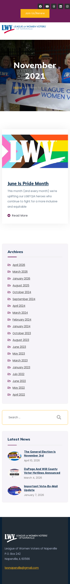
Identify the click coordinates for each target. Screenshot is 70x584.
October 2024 (22, 292)
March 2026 (20, 272)
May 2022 (19, 388)
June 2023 (19, 347)
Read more (20, 215)
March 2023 (20, 360)
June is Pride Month (28, 183)
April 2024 (19, 306)
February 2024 (22, 320)
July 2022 (18, 374)
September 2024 (24, 299)
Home (17, 87)
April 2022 (19, 395)
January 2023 (21, 367)
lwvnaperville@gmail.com (22, 568)
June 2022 (19, 381)
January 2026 (21, 278)
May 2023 (19, 353)
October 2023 (22, 333)
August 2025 (21, 285)
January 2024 (21, 326)
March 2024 (20, 313)
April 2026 (19, 265)
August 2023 (21, 340)
